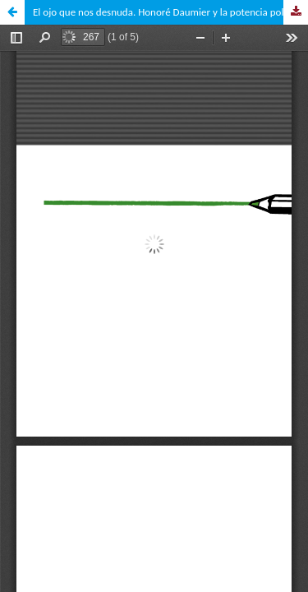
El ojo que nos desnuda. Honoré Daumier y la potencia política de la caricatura (170, 12)
